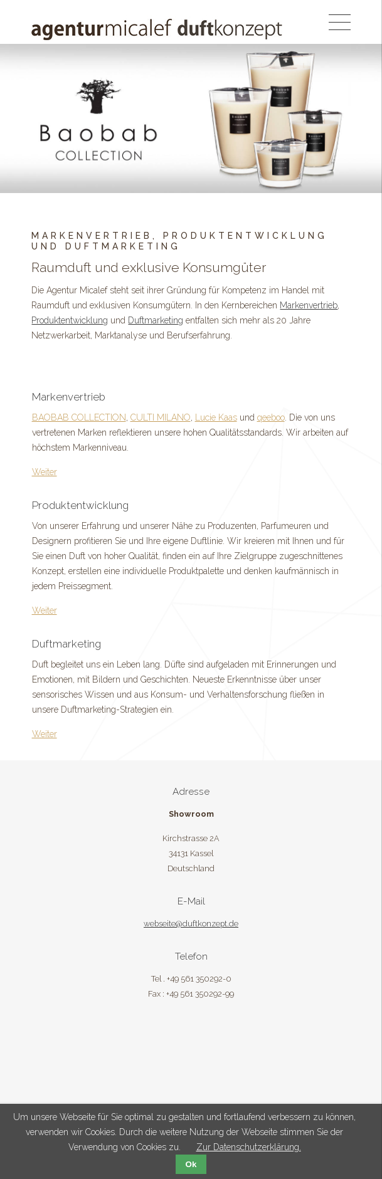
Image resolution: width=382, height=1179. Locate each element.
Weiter (44, 472)
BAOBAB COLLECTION (79, 417)
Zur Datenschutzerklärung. (248, 1147)
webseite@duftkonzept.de (191, 923)
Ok (191, 1164)
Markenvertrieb (308, 305)
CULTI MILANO (160, 417)
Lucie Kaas (216, 417)
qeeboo (271, 417)
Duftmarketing (155, 320)
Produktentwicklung (69, 320)
